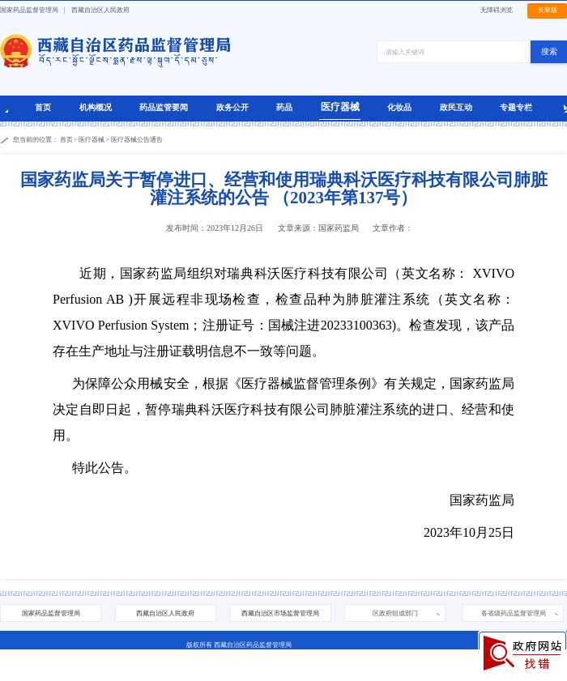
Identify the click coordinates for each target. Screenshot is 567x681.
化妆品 (399, 107)
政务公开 (232, 107)
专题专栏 (516, 107)
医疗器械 (340, 107)
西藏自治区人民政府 (100, 10)
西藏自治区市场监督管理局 (280, 613)
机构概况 (95, 107)
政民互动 (456, 107)
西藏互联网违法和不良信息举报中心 (347, 672)
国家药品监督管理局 (29, 10)
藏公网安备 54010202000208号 (251, 672)
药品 (284, 107)
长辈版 (547, 10)
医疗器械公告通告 (137, 139)
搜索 (549, 51)
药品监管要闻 (163, 107)
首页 (43, 107)
